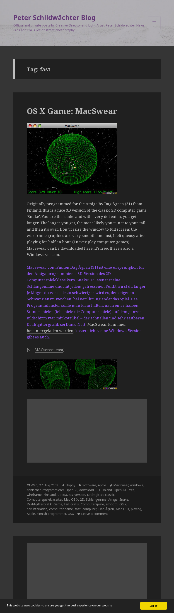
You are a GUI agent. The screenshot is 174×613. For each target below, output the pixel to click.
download (86, 490)
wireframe (34, 494)
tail (66, 504)
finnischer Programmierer (45, 490)
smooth (112, 504)
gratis (74, 504)
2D (82, 499)
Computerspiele (92, 504)
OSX (71, 514)
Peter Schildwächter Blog (54, 17)
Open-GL (120, 490)
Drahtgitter (95, 494)
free (132, 490)
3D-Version (77, 494)
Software (89, 485)
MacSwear (120, 485)
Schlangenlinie (96, 499)
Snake (123, 499)
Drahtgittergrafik (39, 504)
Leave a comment (94, 514)
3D (98, 490)
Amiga (113, 499)
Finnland (50, 494)
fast (78, 509)
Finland (107, 490)
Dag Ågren (106, 509)
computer (89, 509)
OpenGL (71, 490)
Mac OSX (122, 509)
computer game (61, 509)
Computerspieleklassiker (44, 499)
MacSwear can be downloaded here (60, 248)
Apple (102, 485)
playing (136, 509)
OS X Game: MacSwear (72, 111)
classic (110, 494)
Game (57, 504)
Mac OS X (71, 499)
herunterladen (37, 509)
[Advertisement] (87, 431)
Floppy (70, 485)
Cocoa (62, 494)
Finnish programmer (51, 514)
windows (136, 485)
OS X (122, 504)
